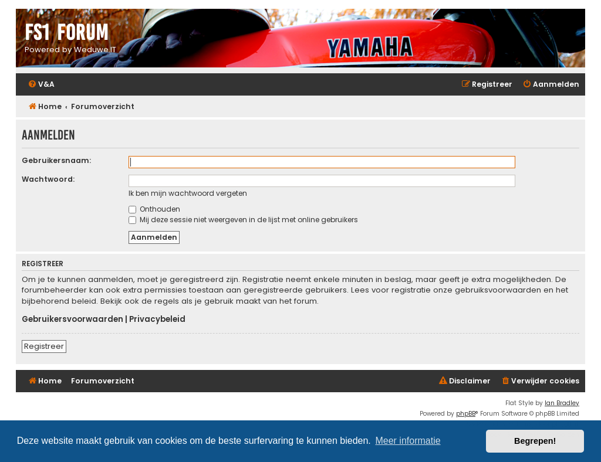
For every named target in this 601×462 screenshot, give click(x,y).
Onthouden (154, 209)
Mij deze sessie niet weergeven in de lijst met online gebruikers (243, 220)
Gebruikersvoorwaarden (72, 319)
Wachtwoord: (48, 179)
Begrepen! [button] (535, 441)
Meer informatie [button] (407, 441)
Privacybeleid (157, 319)
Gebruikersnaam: (56, 160)
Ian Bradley (562, 403)
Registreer (44, 346)
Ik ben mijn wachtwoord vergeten (188, 193)
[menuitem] (41, 85)
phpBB (465, 413)
